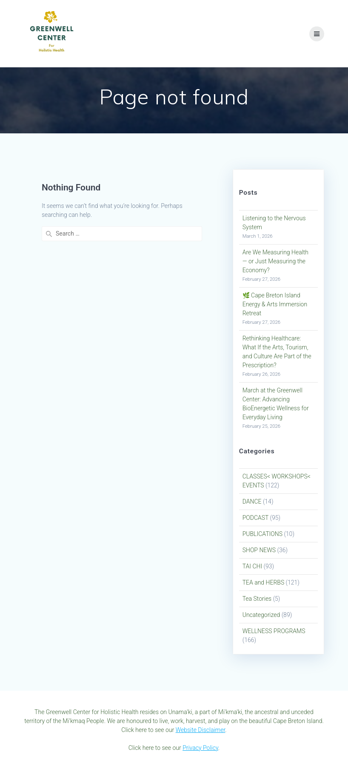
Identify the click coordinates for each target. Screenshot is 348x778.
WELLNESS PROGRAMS (273, 631)
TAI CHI (252, 566)
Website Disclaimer (200, 729)
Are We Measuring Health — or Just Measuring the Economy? (275, 261)
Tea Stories (257, 598)
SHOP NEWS (259, 550)
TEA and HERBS (263, 582)
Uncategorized (261, 614)
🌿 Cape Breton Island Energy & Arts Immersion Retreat (274, 304)
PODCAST (255, 517)
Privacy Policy (200, 747)
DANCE (252, 501)
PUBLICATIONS (262, 533)
